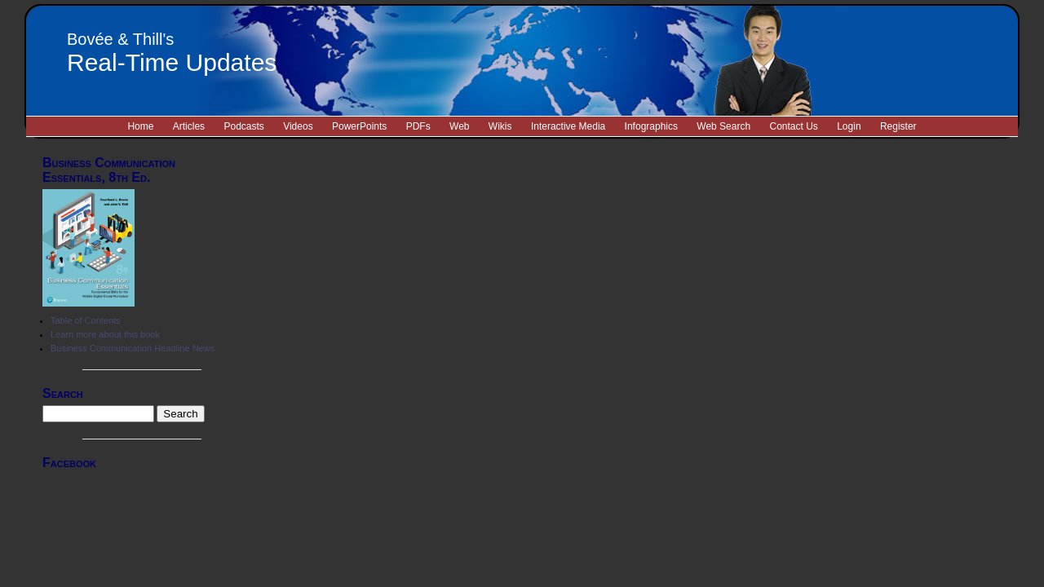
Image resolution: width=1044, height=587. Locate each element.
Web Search (723, 126)
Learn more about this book (105, 334)
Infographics (651, 126)
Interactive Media (568, 126)
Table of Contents (86, 320)
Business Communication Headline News (133, 348)
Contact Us (793, 126)
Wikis (500, 126)
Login (848, 126)
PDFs (418, 126)
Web (459, 126)
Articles (189, 126)
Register (898, 126)
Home (140, 126)
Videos (297, 126)
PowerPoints (359, 126)
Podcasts (243, 126)
